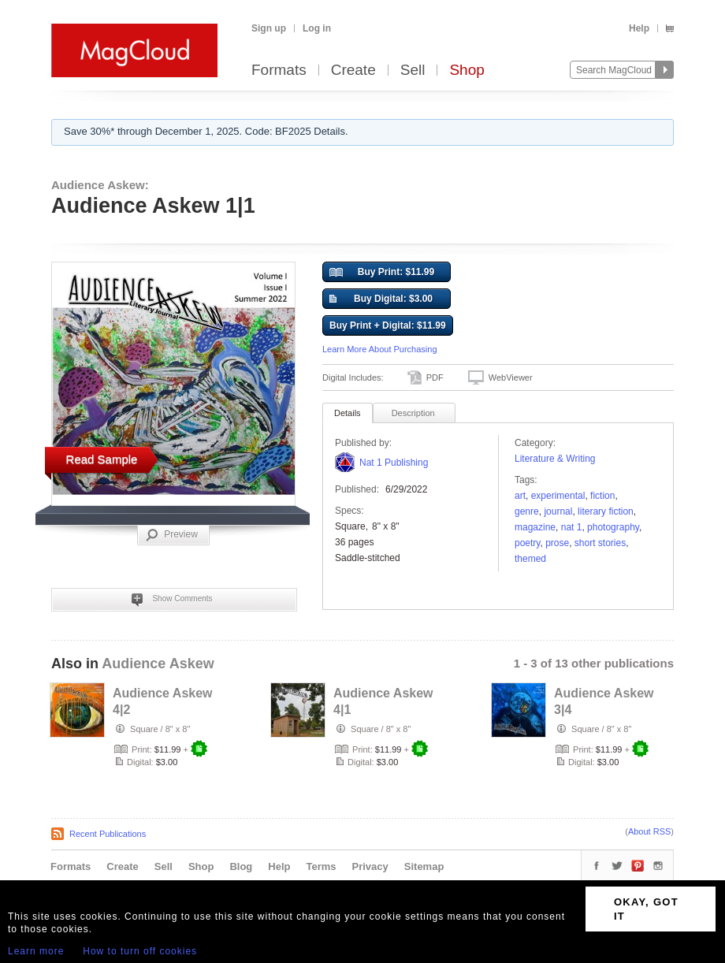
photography (613, 527)
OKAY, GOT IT (646, 909)
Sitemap (424, 866)
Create (353, 70)
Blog (240, 866)
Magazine (535, 527)
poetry (527, 542)
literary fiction (606, 511)
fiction (602, 495)
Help (639, 28)
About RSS (649, 831)
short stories (600, 542)
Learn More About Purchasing (379, 349)
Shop (466, 70)
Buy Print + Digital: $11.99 (387, 325)
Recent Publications (107, 833)
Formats (279, 70)
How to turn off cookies (140, 951)
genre (527, 511)
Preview (172, 535)
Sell (413, 70)
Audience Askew (158, 663)
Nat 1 (571, 527)
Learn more (36, 951)
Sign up (268, 28)
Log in (317, 28)
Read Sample (102, 459)
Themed (530, 558)
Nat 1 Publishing (393, 462)
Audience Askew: (100, 184)
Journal (558, 511)
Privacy (370, 866)
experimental (558, 495)
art (520, 495)
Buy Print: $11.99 (381, 272)
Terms (321, 866)
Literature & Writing (555, 458)
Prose (557, 542)
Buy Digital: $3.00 (381, 299)
